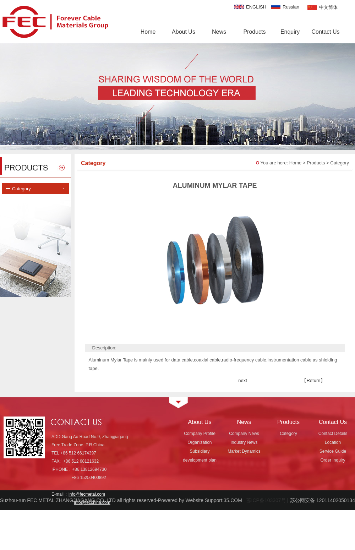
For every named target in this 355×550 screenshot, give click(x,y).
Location (333, 442)
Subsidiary (199, 451)
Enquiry (290, 32)
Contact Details (332, 433)
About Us (183, 32)
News (219, 32)
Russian (291, 7)
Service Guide (333, 451)
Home (148, 32)
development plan (200, 460)
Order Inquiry (332, 460)
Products (254, 32)
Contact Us (325, 32)
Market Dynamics (244, 451)
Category (288, 433)
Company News (244, 433)
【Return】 (313, 380)
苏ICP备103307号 (265, 500)
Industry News (243, 442)
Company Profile (199, 433)
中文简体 (328, 7)
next (242, 380)
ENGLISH (256, 7)
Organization (199, 442)
